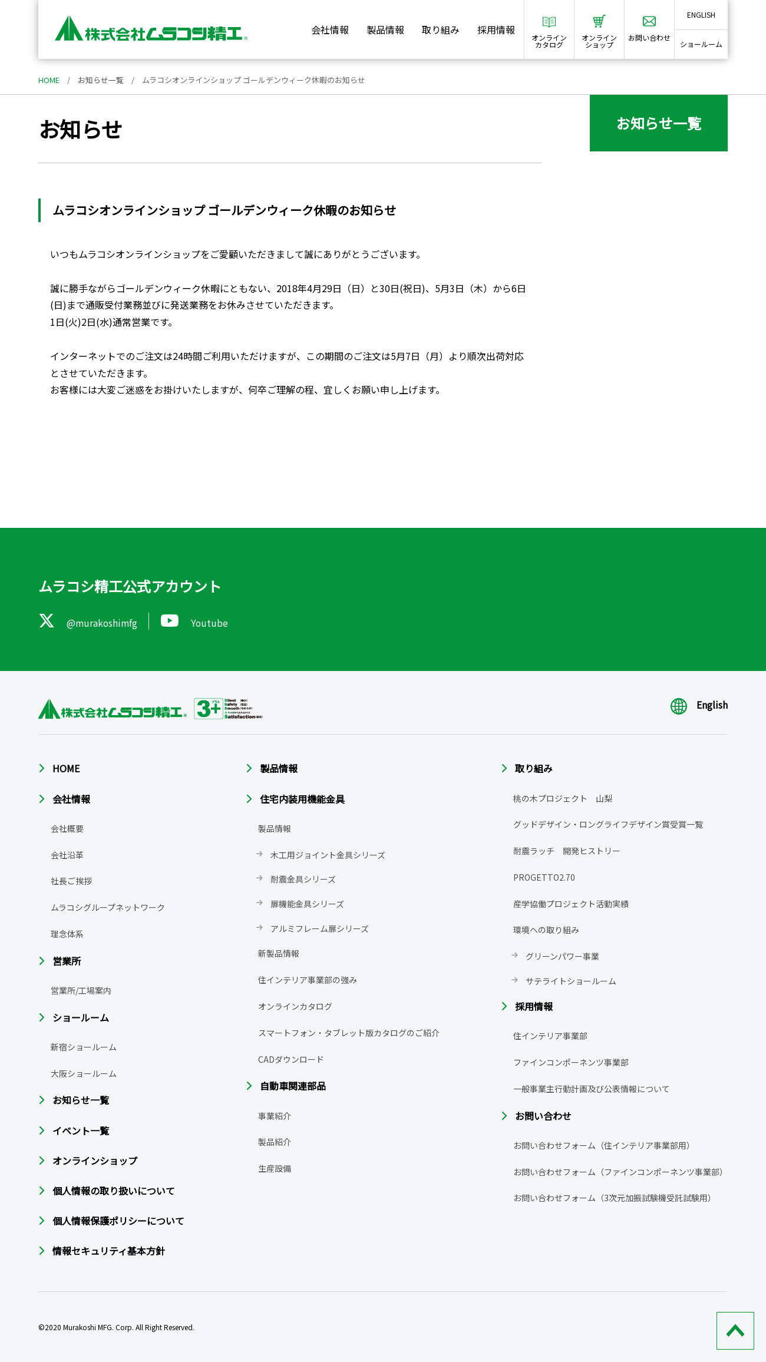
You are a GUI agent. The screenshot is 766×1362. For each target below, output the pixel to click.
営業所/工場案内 (81, 990)
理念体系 (67, 934)
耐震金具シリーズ (303, 879)
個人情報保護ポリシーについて (118, 1221)
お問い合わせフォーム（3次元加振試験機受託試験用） (614, 1198)
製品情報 (385, 29)
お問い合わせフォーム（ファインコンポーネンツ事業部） (620, 1172)
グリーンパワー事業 (562, 956)
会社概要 (67, 828)
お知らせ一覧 (101, 79)
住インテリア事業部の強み (307, 980)
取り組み (441, 29)
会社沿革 (67, 854)
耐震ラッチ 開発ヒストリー (566, 851)
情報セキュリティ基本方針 (108, 1251)
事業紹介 (274, 1115)
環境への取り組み (546, 929)
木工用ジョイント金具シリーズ (327, 854)
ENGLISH (701, 14)
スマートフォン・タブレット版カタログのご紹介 (349, 1033)
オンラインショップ (94, 1160)
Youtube (196, 621)
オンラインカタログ (295, 1006)
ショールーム (701, 44)
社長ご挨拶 (71, 881)
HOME (49, 79)
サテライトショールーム (571, 981)
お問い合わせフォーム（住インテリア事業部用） (604, 1145)
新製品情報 (278, 953)
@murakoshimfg (88, 621)
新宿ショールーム (84, 1047)
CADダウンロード (291, 1059)
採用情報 (496, 29)
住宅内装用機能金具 (302, 798)
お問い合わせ (543, 1116)
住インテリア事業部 (550, 1036)
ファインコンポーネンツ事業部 (571, 1062)
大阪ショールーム (84, 1073)
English (699, 704)
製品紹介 (274, 1142)
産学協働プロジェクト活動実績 (571, 904)
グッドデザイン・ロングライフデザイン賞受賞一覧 (608, 824)
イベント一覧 (80, 1130)
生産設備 (274, 1168)
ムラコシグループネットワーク (108, 907)
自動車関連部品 (293, 1086)
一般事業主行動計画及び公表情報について (591, 1089)
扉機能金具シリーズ (307, 904)
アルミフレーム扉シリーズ (319, 928)
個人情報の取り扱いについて (113, 1191)
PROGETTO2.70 (544, 877)
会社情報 (330, 29)
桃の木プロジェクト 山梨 (562, 798)
